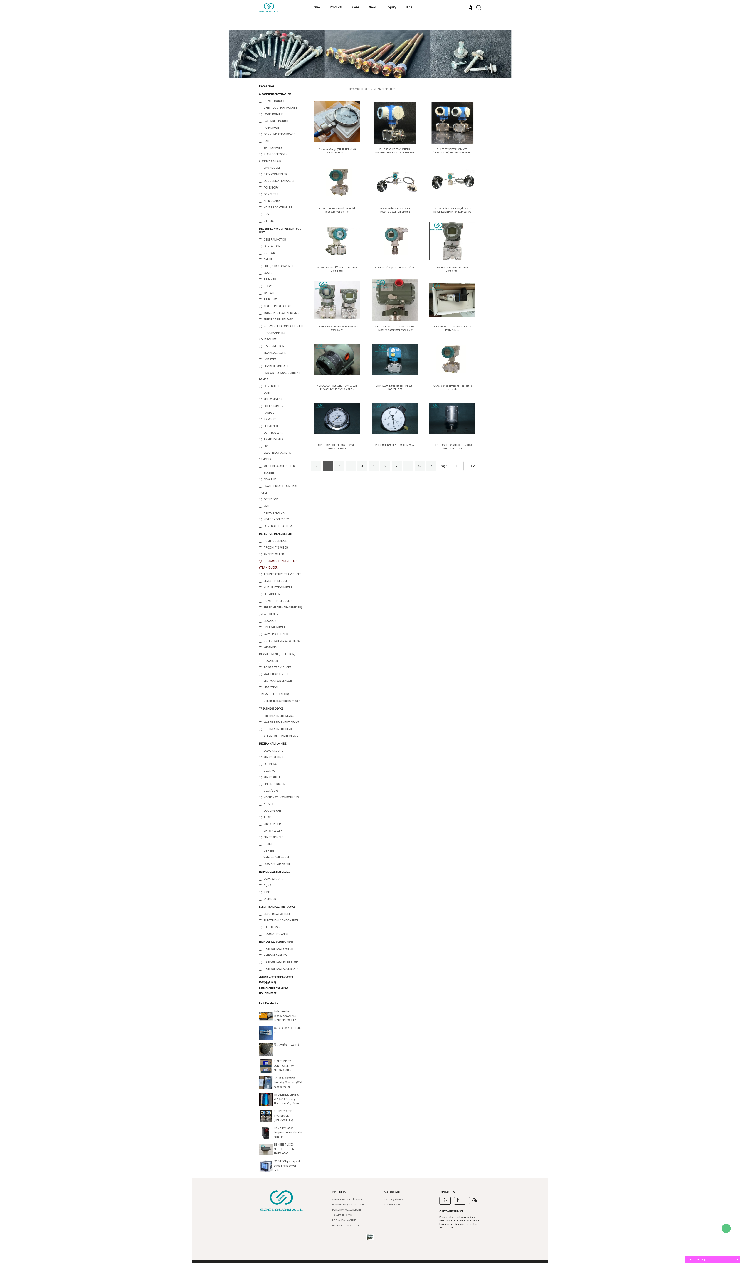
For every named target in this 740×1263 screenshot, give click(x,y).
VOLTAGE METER (274, 627)
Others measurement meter (282, 701)
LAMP (267, 393)
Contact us (466, 25)
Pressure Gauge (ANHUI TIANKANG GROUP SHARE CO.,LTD (337, 151)
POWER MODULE (274, 101)
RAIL (266, 141)
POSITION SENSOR (275, 541)
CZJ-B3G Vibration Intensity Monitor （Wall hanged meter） (288, 1082)
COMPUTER (271, 194)
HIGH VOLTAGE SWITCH (278, 949)
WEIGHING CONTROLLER (279, 466)
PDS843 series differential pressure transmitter (337, 269)
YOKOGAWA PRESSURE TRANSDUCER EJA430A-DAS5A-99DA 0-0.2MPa (337, 387)
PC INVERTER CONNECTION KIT (283, 326)
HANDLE (269, 413)
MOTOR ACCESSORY (276, 519)
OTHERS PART (273, 927)
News (347, 25)
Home (271, 25)
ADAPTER (270, 479)
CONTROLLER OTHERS (278, 526)
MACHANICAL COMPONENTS (281, 797)
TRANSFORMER (273, 439)
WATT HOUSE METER (277, 674)
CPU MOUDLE (272, 167)
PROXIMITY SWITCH (276, 547)
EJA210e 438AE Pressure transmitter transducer (337, 328)
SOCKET (269, 273)
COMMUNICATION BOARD (279, 134)
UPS (266, 214)
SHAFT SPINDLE (273, 837)
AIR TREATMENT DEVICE (279, 716)
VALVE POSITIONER (276, 634)
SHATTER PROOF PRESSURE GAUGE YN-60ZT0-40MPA (337, 446)
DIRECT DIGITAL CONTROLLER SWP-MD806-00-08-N (285, 1066)
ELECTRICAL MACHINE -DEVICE (277, 907)
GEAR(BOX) (271, 791)
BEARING (269, 771)
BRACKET (270, 419)
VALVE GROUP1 (273, 879)
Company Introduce (428, 25)
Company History (393, 1199)
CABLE (268, 259)
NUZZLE (269, 804)
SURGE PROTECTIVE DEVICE (281, 313)
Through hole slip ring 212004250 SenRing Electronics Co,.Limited (287, 1099)
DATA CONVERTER (275, 174)
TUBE (267, 817)
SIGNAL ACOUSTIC (275, 353)
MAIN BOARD (272, 201)
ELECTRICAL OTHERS (277, 914)
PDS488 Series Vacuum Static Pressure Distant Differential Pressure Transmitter (395, 212)
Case (323, 25)
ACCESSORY (271, 187)
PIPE (267, 892)
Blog (395, 25)
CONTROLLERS (273, 433)
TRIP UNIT (270, 299)
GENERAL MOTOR (275, 239)
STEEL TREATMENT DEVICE (281, 736)
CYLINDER (270, 899)
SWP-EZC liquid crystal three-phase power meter (287, 1166)
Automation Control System (275, 94)
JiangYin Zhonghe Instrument (276, 977)
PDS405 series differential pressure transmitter (452, 387)
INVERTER (270, 359)
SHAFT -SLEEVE (273, 757)
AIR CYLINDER (272, 824)
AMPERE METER (274, 554)
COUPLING (270, 764)
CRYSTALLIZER (273, 831)
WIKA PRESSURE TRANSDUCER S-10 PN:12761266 (452, 328)
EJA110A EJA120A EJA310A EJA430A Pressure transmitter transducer (394, 328)
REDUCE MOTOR (274, 512)
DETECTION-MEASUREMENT (275, 534)
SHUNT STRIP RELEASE (278, 319)
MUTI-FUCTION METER (278, 587)
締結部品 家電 (267, 982)
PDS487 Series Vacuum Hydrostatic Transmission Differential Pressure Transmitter (452, 212)
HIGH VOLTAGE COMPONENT (276, 942)
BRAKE (268, 844)
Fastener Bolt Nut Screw (273, 988)
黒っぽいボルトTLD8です (288, 1030)
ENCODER (270, 621)
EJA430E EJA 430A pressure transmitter (452, 269)
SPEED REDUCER (274, 784)
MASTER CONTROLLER (278, 207)
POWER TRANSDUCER (278, 601)
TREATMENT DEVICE (271, 709)
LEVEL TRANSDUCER (277, 581)
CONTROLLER (272, 386)
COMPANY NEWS (393, 1204)
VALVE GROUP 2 (273, 751)
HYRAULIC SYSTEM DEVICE (274, 872)
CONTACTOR (272, 246)
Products (297, 25)
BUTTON (269, 253)
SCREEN (269, 473)
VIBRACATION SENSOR (278, 681)
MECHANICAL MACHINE (272, 744)
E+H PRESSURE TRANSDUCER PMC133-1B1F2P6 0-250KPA (452, 446)
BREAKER (270, 279)
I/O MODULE (271, 128)
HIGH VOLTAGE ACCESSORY (281, 969)
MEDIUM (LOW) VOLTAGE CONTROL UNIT (349, 1204)
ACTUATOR (271, 499)
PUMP (267, 885)
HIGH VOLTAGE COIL (276, 955)
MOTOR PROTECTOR (277, 306)
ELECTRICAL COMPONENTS (281, 920)
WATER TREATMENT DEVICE (282, 722)
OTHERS (269, 221)
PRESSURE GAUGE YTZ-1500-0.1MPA (394, 445)
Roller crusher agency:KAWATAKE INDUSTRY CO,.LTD (285, 1016)
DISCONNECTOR (274, 346)
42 (419, 466)
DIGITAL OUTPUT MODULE (280, 108)
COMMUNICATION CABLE (279, 181)
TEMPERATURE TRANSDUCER (283, 574)
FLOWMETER (272, 594)
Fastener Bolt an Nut (276, 857)
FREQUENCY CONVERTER (279, 266)
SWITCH (269, 293)
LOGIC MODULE (273, 114)
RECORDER (271, 661)
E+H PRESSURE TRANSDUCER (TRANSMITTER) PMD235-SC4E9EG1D (285, 1116)
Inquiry (371, 25)
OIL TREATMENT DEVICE (279, 729)
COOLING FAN (272, 811)
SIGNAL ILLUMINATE (276, 366)
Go (473, 466)
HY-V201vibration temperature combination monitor (288, 1132)
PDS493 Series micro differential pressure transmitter (337, 210)
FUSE (267, 446)
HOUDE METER (268, 993)
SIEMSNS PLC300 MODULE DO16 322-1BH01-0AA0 (285, 1149)
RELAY (268, 286)
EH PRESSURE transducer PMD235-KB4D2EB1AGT (394, 387)
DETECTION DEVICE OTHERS (282, 641)
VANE (267, 506)
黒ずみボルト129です (287, 1045)
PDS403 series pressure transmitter (395, 267)
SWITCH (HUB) (273, 147)
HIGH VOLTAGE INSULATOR (281, 962)
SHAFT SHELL (272, 777)
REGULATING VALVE (276, 934)
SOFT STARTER (273, 406)
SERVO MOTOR (273, 399)
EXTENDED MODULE (276, 121)
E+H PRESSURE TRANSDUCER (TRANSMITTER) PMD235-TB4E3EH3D (394, 151)
